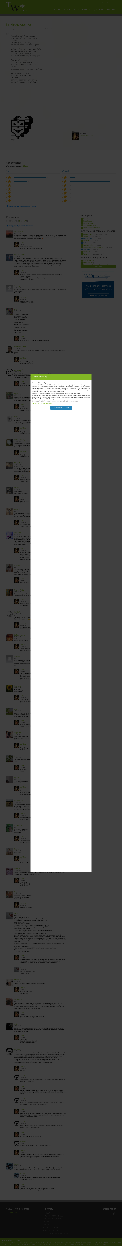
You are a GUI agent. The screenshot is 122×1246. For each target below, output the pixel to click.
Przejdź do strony (61, 408)
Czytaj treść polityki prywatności (42, 403)
